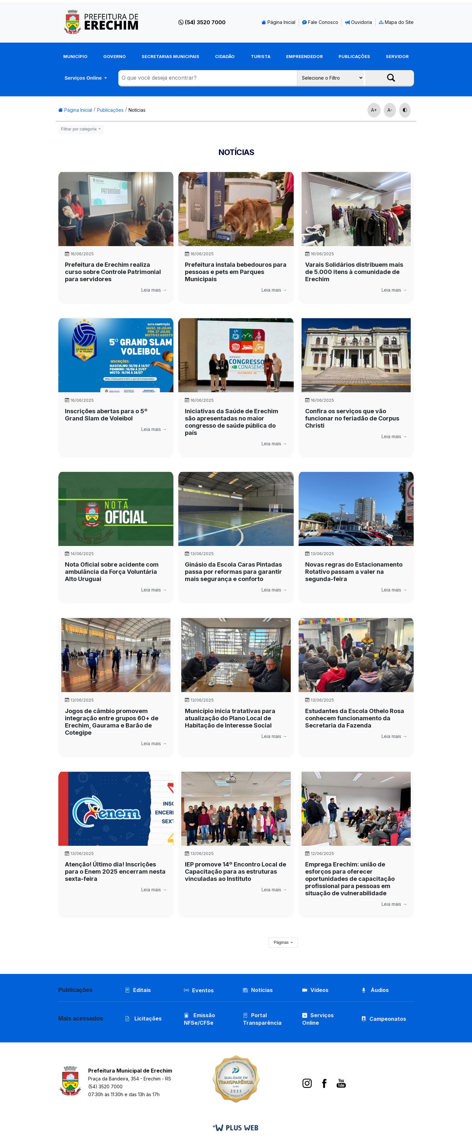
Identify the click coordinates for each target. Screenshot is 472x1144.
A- (389, 110)
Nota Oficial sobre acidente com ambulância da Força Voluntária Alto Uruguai (112, 571)
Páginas (282, 942)
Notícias (137, 110)
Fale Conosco (320, 22)
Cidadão (225, 56)
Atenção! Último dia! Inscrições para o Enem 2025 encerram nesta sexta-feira (115, 871)
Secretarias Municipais (170, 56)
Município (75, 56)
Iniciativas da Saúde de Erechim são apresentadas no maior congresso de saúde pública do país (231, 422)
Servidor (397, 56)
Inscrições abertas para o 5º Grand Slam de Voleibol (106, 415)
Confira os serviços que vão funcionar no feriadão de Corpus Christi (352, 418)
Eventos (203, 990)
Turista (260, 56)
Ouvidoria (358, 22)
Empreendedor (304, 56)
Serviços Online (84, 78)
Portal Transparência (262, 1019)
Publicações (354, 56)
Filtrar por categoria (79, 129)
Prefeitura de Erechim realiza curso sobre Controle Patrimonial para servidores (113, 271)
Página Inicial (278, 22)
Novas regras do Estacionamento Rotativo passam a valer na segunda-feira (354, 571)
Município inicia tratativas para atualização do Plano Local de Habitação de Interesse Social (230, 718)
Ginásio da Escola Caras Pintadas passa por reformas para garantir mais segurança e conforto (233, 571)
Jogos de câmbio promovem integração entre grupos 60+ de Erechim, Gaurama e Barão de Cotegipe (111, 722)
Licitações (143, 1019)
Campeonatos (387, 1019)
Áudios (375, 990)
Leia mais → (154, 290)
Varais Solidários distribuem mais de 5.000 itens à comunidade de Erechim (354, 271)
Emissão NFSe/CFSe (199, 1019)
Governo (114, 56)
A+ (374, 110)
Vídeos (315, 990)
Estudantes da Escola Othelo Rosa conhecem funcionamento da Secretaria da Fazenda (354, 718)
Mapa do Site (396, 22)
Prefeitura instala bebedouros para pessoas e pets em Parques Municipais (235, 271)
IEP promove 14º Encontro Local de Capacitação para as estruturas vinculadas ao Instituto (235, 871)
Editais (138, 990)
